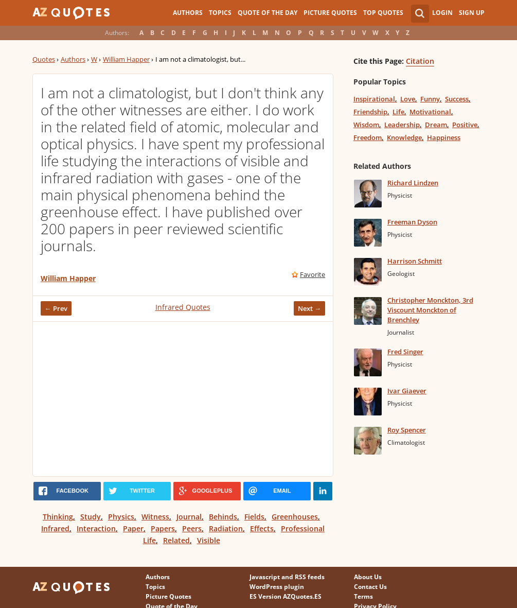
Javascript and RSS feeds (287, 576)
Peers (192, 528)
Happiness (443, 137)
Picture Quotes (330, 12)
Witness (155, 517)
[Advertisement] (183, 399)
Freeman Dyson (412, 222)
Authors (188, 12)
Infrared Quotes (182, 307)
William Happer (126, 59)
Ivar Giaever (406, 390)
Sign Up (472, 12)
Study (90, 517)
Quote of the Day (267, 12)
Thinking (58, 517)
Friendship (370, 111)
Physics (121, 517)
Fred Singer (405, 351)
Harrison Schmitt (414, 261)
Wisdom (366, 124)
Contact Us (370, 586)
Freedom (367, 137)
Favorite (312, 274)
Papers (163, 528)
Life (398, 111)
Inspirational (374, 98)
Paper (133, 528)
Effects (262, 528)
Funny (430, 98)
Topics (220, 12)
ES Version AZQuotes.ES (285, 596)
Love (407, 98)
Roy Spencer (406, 430)
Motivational (430, 111)
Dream (436, 124)
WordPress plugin (276, 586)
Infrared (55, 528)
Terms (363, 596)
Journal (189, 517)
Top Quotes (383, 12)
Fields (254, 517)
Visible (208, 540)
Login (442, 12)
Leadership (402, 124)
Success (457, 98)
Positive (464, 124)
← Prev (56, 308)
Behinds (223, 517)
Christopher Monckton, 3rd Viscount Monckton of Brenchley (430, 310)
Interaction (96, 528)
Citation (420, 61)
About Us (368, 576)
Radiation (226, 528)
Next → (309, 308)
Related (176, 540)
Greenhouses (295, 517)
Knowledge (404, 137)
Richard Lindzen (412, 182)
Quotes (43, 59)
